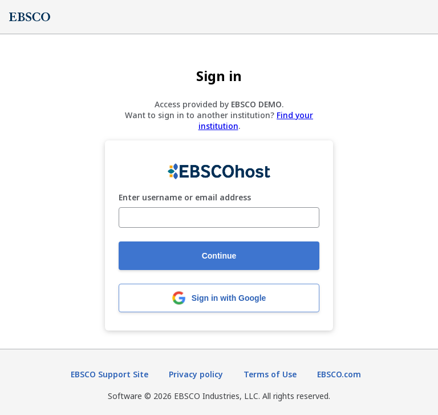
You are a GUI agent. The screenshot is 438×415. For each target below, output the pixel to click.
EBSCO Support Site (109, 374)
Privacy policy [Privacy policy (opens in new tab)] (196, 374)
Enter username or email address (185, 198)
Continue (219, 255)
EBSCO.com (339, 374)
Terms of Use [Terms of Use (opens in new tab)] (270, 374)
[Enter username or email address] (219, 217)
